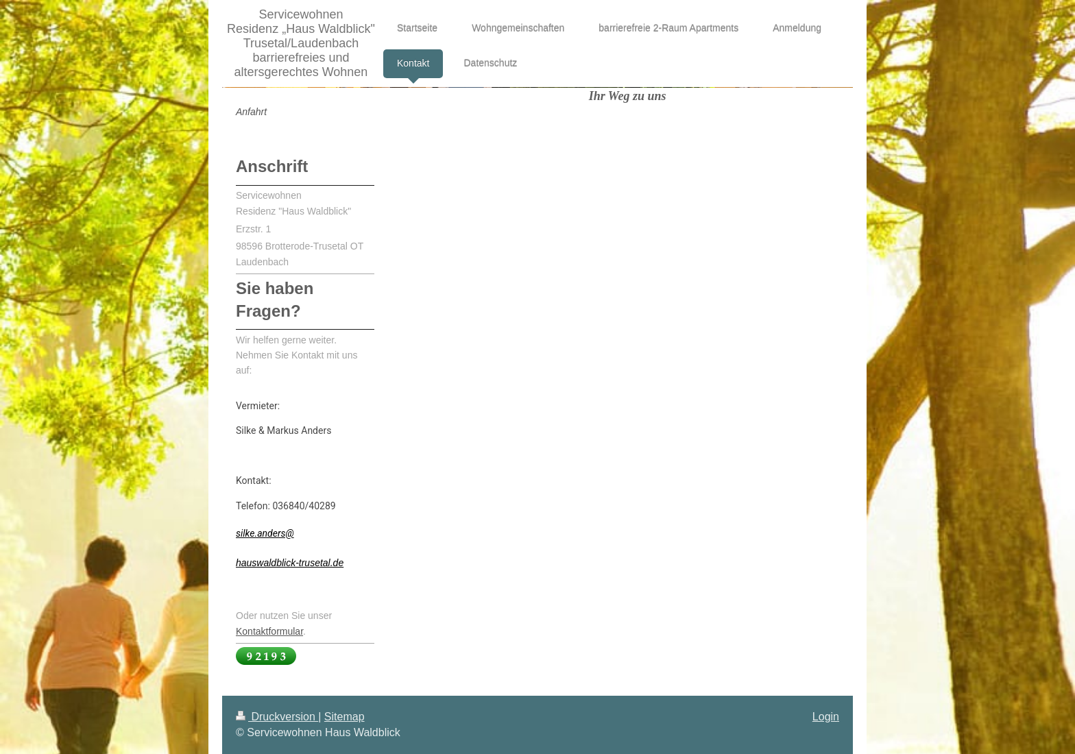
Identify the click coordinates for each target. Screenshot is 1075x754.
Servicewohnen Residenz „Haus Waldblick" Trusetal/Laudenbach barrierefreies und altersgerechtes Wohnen (301, 43)
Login (825, 716)
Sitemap (344, 716)
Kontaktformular (269, 631)
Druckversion (277, 716)
